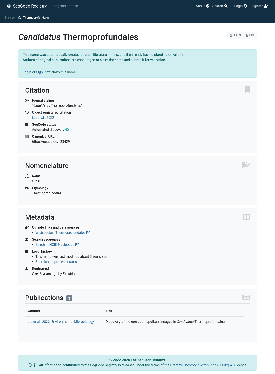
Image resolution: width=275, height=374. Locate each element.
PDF (250, 35)
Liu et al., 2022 (43, 118)
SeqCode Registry (27, 6)
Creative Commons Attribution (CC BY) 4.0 (202, 365)
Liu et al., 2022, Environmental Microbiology (61, 322)
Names (10, 17)
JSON (235, 35)
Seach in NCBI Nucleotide (57, 245)
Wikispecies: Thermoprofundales (62, 233)
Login (27, 72)
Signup (41, 72)
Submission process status (56, 262)
